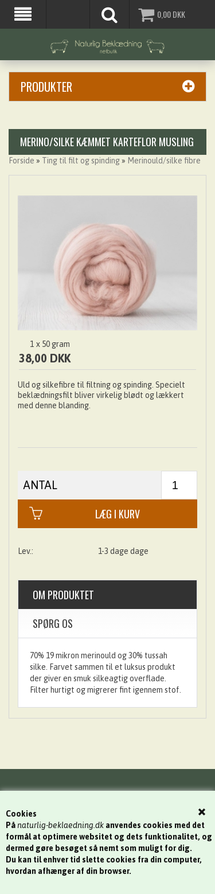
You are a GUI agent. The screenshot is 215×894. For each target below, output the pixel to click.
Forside (21, 160)
